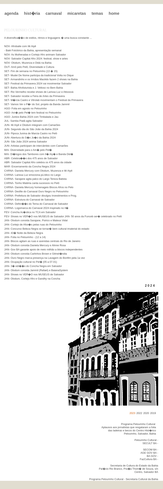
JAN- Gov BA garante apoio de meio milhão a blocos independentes (43, 249)
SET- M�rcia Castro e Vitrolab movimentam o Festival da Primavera (43, 100)
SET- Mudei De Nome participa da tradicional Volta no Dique (39, 75)
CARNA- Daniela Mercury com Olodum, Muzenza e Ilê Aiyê (38, 170)
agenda (11, 13)
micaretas (76, 13)
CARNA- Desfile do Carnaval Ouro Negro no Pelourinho (36, 191)
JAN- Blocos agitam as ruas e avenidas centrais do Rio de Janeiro (42, 241)
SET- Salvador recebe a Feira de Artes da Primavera (34, 96)
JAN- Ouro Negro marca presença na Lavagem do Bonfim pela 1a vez (44, 257)
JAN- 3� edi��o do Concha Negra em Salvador (33, 266)
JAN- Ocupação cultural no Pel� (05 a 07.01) (30, 261)
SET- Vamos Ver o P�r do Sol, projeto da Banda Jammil (36, 104)
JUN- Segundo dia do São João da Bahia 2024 (31, 129)
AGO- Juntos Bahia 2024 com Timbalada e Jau (31, 116)
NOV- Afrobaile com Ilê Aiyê (20, 46)
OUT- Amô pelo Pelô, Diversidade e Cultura (29, 66)
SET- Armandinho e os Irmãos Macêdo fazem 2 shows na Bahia (41, 79)
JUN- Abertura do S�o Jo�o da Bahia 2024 (30, 137)
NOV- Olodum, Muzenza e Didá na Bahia (27, 62)
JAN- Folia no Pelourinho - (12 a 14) (25, 237)
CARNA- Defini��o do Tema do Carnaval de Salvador (36, 203)
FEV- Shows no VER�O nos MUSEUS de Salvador (34, 216)
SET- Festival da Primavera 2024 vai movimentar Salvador (37, 83)
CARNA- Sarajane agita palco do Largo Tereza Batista (35, 178)
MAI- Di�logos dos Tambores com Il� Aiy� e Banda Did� (38, 154)
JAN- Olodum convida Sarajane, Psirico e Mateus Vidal (36, 220)
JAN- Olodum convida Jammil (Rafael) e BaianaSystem (36, 270)
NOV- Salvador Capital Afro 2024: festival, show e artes (36, 58)
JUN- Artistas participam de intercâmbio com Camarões (36, 145)
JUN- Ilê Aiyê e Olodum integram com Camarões (32, 124)
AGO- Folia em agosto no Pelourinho (25, 108)
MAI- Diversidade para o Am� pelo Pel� (28, 149)
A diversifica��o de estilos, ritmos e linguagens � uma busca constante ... (48, 37)
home (114, 13)
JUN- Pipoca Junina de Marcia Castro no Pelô (30, 133)
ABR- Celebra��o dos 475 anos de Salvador (31, 158)
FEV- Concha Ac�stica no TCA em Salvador (30, 212)
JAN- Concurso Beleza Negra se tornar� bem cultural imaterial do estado (46, 228)
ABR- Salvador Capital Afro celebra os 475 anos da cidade (37, 162)
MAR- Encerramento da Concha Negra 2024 (29, 166)
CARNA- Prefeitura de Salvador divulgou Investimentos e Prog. (40, 195)
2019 (153, 413)
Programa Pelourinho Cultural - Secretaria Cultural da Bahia (123, 479)
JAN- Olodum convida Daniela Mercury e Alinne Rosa (35, 245)
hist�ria (32, 13)
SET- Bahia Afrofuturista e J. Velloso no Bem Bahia (33, 87)
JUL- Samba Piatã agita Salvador (23, 120)
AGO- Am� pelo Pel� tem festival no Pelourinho (32, 112)
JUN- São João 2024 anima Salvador (25, 141)
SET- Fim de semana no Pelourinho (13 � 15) (30, 71)
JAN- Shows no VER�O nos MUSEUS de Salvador (34, 274)
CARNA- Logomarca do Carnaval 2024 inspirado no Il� (36, 207)
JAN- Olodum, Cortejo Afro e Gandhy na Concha (32, 278)
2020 (146, 413)
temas (97, 13)
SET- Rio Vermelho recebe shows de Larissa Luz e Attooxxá (38, 91)
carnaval (53, 13)
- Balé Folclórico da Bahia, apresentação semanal (32, 50)
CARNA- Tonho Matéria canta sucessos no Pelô (31, 183)
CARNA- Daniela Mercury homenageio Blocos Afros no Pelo (38, 187)
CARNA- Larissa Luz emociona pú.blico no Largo (32, 174)
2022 (139, 413)
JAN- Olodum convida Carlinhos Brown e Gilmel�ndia (35, 253)
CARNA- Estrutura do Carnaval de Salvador (29, 199)
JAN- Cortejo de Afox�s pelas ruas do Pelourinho (33, 224)
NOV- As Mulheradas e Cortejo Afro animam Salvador (35, 54)
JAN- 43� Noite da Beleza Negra (23, 232)
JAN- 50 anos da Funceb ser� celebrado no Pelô (93, 216)
